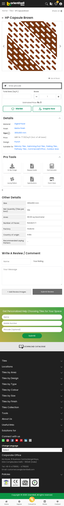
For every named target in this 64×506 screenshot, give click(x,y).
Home (4, 10)
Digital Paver (20, 124)
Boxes (36, 91)
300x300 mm (20, 132)
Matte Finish (20, 128)
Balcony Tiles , (21, 146)
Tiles (11, 10)
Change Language (10, 446)
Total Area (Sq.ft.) (11, 91)
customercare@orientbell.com (21, 469)
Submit (32, 335)
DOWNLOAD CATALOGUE (32, 347)
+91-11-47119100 (11, 466)
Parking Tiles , (52, 146)
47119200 (25, 466)
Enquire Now (47, 108)
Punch (17, 141)
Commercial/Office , (36, 149)
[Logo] (15, 3)
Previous (2, 46)
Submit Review (47, 291)
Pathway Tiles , (21, 149)
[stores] (44, 502)
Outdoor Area (52, 149)
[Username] (34, 85)
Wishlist (17, 108)
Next (62, 46)
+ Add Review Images (16, 292)
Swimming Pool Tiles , (36, 146)
